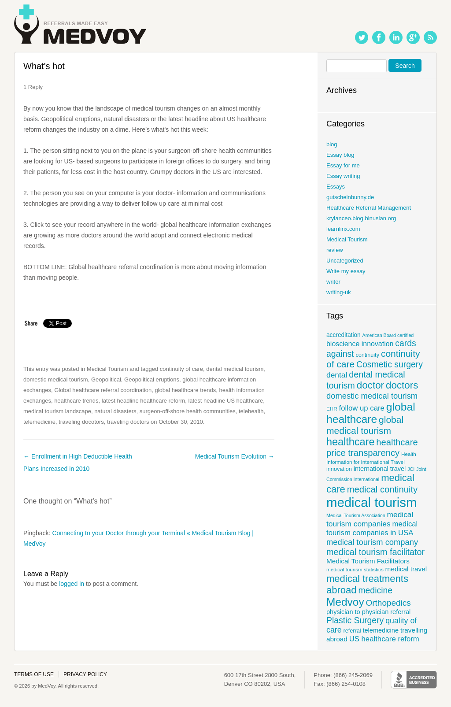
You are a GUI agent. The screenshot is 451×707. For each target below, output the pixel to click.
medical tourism (371, 502)
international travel (380, 468)
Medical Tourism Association (355, 515)
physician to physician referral (368, 611)
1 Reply (33, 87)
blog (331, 144)
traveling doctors (128, 421)
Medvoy (345, 602)
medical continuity (382, 489)
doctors (402, 385)
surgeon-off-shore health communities (188, 411)
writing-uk (338, 292)
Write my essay (346, 271)
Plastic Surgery (355, 620)
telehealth (251, 411)
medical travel (406, 569)
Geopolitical (106, 379)
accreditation (343, 335)
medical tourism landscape (57, 411)
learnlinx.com (343, 229)
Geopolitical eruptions (151, 379)
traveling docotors (81, 421)
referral (352, 631)
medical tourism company (372, 542)
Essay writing (343, 176)
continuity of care (181, 369)
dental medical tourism (234, 369)
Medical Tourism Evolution (234, 456)
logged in (71, 583)
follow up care (361, 408)
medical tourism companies (369, 519)
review (334, 250)
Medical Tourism (107, 369)
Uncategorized (344, 260)
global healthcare (370, 413)
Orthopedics (388, 602)
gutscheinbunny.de (350, 197)
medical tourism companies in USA (372, 528)
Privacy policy (85, 674)
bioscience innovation (359, 344)
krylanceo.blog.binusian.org (361, 218)
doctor (370, 385)
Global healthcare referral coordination (103, 390)
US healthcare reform (384, 639)
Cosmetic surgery (389, 364)
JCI (410, 469)
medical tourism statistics (355, 569)
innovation (339, 469)
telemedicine (39, 421)
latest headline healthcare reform (143, 400)
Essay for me (343, 165)
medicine (375, 590)
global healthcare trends (185, 390)
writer (333, 281)
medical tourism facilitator (375, 552)
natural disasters (115, 411)
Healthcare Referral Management (368, 207)
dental (336, 374)
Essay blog (340, 155)
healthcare (350, 442)
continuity (367, 355)
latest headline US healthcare (225, 400)
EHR (331, 408)
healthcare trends (76, 400)
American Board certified (388, 335)
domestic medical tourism (55, 379)
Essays (335, 186)
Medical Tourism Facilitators (368, 561)
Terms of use (34, 674)
